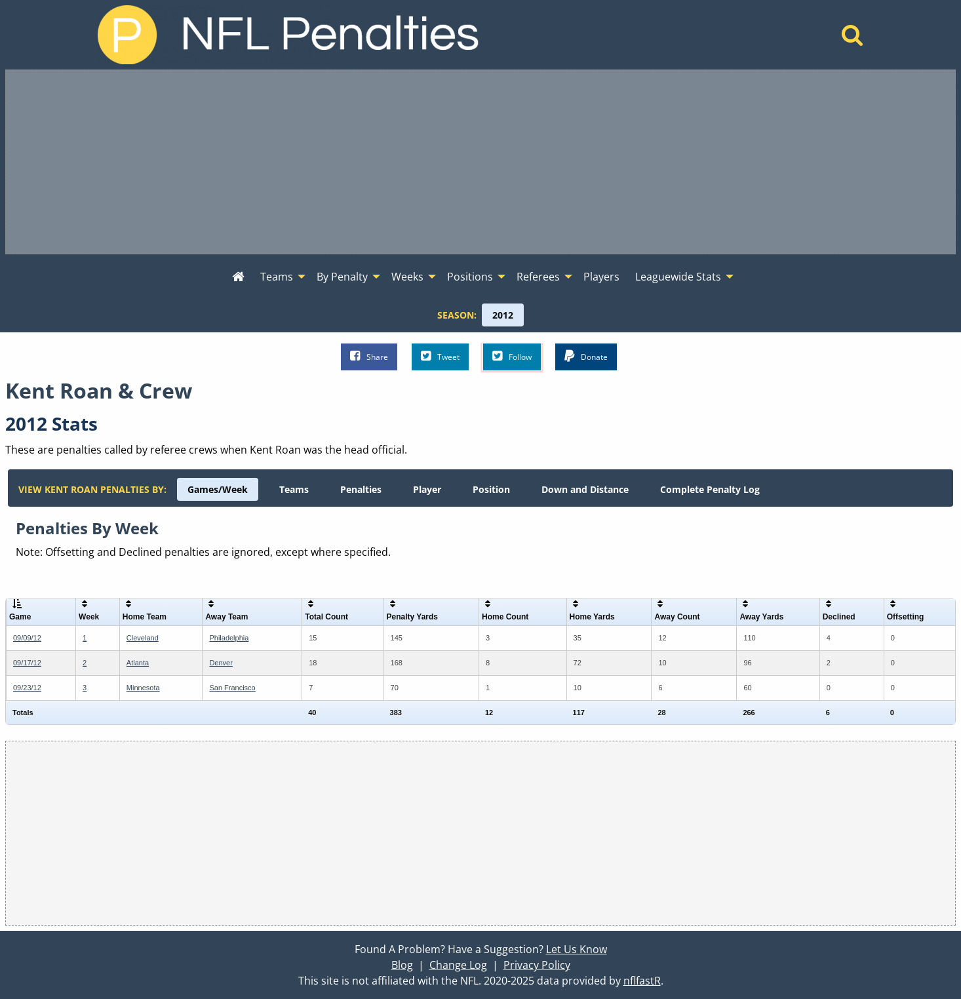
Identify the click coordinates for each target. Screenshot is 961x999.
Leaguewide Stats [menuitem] (678, 276)
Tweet (440, 356)
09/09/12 (27, 638)
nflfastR (642, 980)
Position (491, 489)
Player (427, 489)
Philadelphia (228, 638)
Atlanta (138, 663)
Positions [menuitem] (470, 276)
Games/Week (217, 489)
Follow (512, 356)
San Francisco (232, 688)
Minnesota (143, 688)
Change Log (458, 965)
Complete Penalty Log (710, 489)
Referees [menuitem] (538, 276)
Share (369, 356)
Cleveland (143, 638)
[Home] (852, 38)
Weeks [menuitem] (407, 276)
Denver (220, 663)
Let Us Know (576, 949)
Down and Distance (585, 489)
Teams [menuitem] (276, 276)
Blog (402, 965)
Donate (586, 356)
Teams (294, 489)
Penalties (361, 489)
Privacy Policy (536, 965)
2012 (502, 315)
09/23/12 (27, 688)
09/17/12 (27, 663)
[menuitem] (238, 277)
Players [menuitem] (601, 276)
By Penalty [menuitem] (342, 276)
